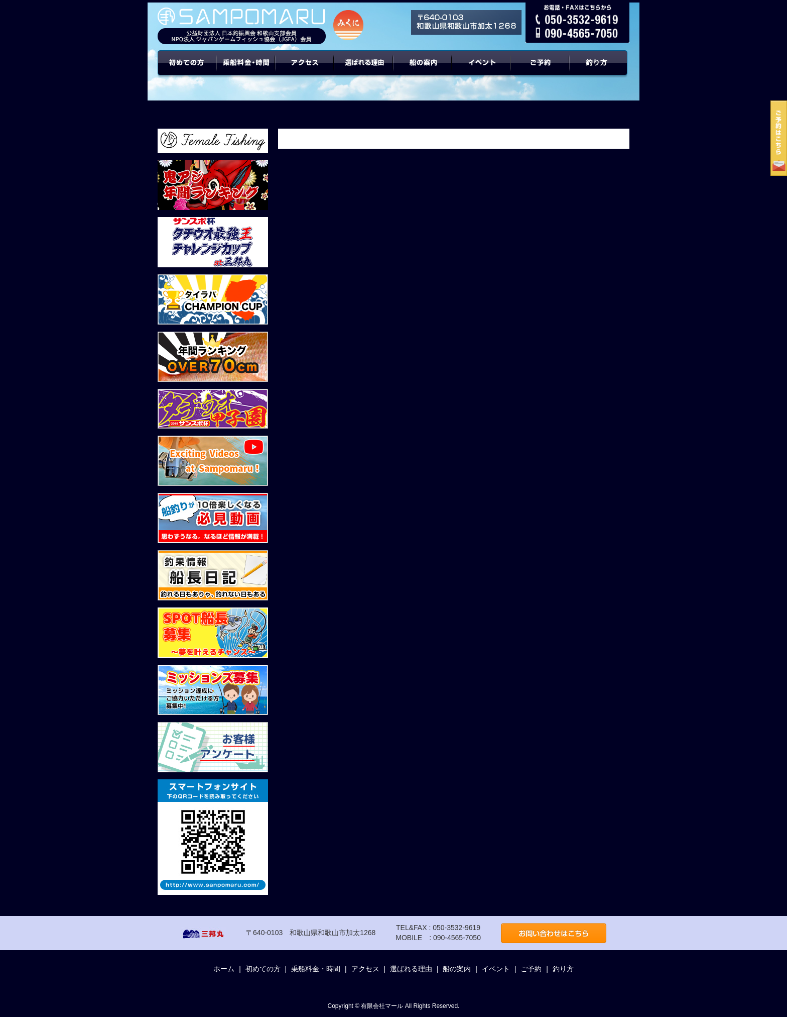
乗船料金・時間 (246, 70)
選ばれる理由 (364, 70)
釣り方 (563, 969)
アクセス (305, 70)
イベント (481, 70)
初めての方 (187, 70)
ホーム (223, 969)
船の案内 (423, 70)
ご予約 (540, 70)
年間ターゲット (599, 70)
